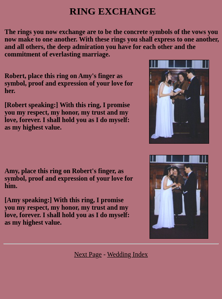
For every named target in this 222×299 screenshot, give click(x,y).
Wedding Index (127, 254)
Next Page (88, 254)
